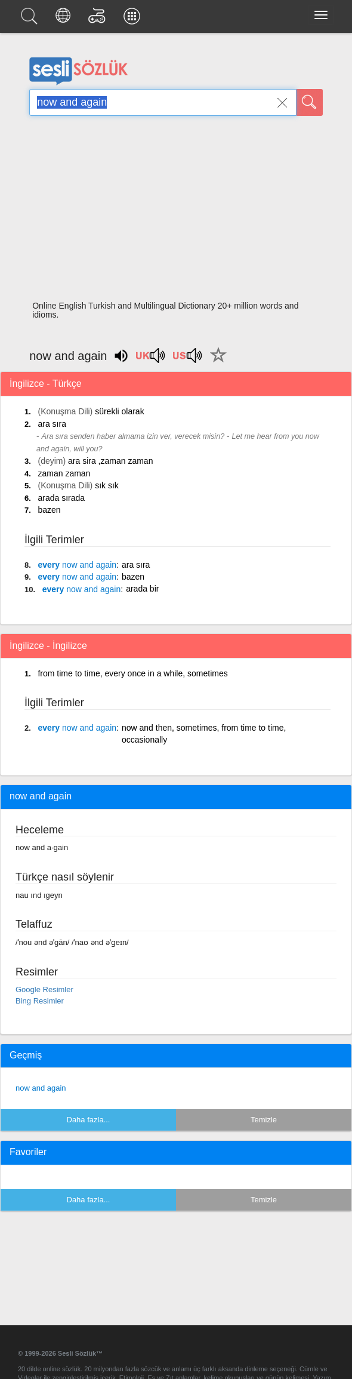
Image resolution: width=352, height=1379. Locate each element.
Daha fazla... (88, 1119)
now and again (41, 1088)
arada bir (142, 588)
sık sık (107, 485)
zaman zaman (64, 473)
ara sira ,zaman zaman (110, 461)
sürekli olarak (119, 411)
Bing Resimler (40, 1000)
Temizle (264, 1119)
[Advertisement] (176, 212)
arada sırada (61, 498)
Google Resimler (44, 989)
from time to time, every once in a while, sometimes (132, 673)
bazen (49, 510)
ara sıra (52, 424)
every (77, 565)
